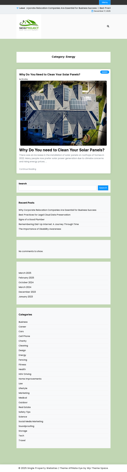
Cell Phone (24, 336)
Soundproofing (26, 426)
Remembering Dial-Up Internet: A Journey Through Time (49, 224)
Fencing (23, 359)
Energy (105, 72)
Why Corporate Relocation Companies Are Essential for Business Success (57, 210)
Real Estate (25, 407)
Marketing (24, 393)
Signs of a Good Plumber (32, 219)
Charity (22, 340)
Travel (22, 440)
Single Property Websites (42, 468)
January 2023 (26, 296)
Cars (21, 331)
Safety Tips (24, 412)
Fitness (22, 364)
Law (21, 383)
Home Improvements (30, 378)
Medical (23, 397)
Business (23, 322)
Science (23, 416)
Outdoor (23, 402)
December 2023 (27, 291)
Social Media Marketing (31, 421)
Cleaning (23, 345)
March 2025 (25, 273)
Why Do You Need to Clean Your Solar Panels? (49, 74)
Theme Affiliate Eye (71, 468)
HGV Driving (25, 374)
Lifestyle (23, 388)
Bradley (25, 79)
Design (22, 350)
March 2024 (25, 287)
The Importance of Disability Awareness (40, 229)
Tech (21, 435)
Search (23, 183)
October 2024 (26, 282)
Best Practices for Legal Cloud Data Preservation (44, 214)
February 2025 (26, 277)
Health (22, 369)
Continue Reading (27, 169)
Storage (23, 430)
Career (22, 326)
